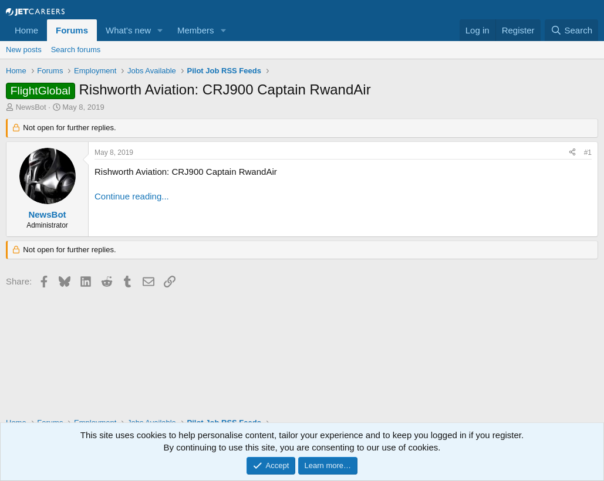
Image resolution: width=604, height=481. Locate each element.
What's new (128, 30)
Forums (72, 30)
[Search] (571, 30)
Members (195, 30)
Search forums (76, 49)
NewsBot (31, 107)
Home (26, 30)
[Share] (572, 153)
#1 (588, 152)
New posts (24, 49)
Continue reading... (132, 196)
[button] (160, 30)
